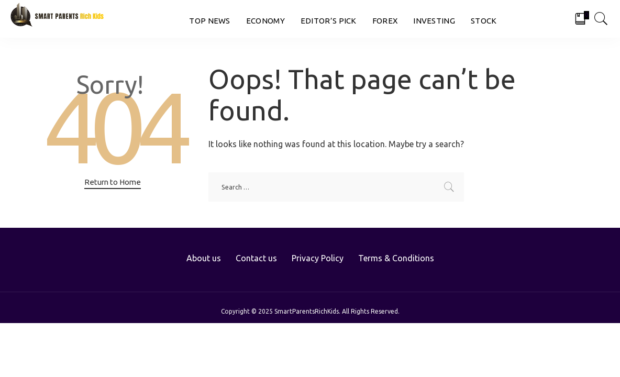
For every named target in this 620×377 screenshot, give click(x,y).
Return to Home (112, 182)
